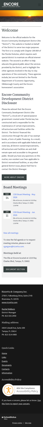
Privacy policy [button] (17, 423)
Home (4, 353)
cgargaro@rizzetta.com (13, 246)
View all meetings (10, 233)
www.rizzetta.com (9, 302)
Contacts (6, 369)
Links (4, 357)
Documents (7, 365)
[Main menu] (39, 4)
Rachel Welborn (8, 309)
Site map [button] (28, 423)
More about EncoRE (14, 177)
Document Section (15, 269)
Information (7, 373)
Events (5, 361)
